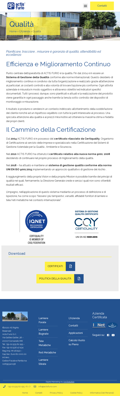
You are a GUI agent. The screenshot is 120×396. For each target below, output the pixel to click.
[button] (85, 5)
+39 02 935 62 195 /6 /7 (19, 386)
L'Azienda (74, 318)
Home (13, 31)
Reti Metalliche (47, 352)
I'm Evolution (68, 382)
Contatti (73, 325)
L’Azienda (24, 31)
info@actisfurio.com (47, 386)
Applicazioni (76, 332)
